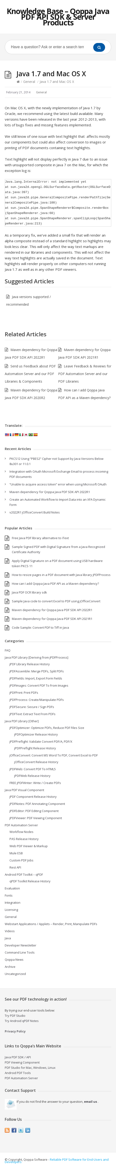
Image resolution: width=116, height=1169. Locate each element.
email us (90, 1101)
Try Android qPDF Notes (22, 1021)
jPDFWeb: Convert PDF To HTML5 (32, 769)
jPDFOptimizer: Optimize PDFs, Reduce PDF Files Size (46, 728)
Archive (10, 967)
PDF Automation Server (21, 825)
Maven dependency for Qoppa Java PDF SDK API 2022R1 (49, 492)
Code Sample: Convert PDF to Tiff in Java (40, 627)
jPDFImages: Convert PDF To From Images (38, 685)
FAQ (7, 650)
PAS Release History (24, 839)
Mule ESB (16, 853)
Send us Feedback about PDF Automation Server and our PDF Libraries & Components (30, 374)
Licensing (11, 910)
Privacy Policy (15, 1031)
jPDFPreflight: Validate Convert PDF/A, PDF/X (40, 741)
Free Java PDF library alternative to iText (40, 538)
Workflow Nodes (21, 832)
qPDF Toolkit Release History (30, 881)
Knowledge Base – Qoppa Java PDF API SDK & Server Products (58, 17)
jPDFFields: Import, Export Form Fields (35, 678)
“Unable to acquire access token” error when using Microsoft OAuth (58, 484)
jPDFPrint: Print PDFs (23, 692)
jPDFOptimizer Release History (36, 734)
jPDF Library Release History (29, 664)
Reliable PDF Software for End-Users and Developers (57, 1160)
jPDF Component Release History (33, 796)
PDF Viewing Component (22, 1062)
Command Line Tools (20, 952)
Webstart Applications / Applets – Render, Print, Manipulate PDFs (51, 924)
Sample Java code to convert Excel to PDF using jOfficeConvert (56, 601)
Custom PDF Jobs (21, 860)
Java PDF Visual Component (24, 790)
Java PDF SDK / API (18, 1057)
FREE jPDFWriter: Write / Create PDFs (35, 783)
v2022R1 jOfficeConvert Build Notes (34, 512)
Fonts (9, 895)
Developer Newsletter (20, 945)
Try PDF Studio (15, 1015)
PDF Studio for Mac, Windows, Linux (30, 1067)
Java (8, 938)
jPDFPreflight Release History (35, 748)
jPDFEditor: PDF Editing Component (34, 811)
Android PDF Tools (18, 1073)
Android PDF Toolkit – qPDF (24, 874)
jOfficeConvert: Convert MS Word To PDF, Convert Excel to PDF (53, 755)
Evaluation (12, 888)
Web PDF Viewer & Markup (28, 846)
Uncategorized (15, 974)
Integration (12, 902)
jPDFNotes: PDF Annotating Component (37, 804)
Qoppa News (14, 959)
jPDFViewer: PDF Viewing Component (35, 818)
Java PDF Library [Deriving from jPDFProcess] (36, 657)
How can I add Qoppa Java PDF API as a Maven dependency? (55, 583)
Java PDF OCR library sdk (29, 592)
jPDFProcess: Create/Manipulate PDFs (36, 700)
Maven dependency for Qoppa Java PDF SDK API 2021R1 (52, 619)
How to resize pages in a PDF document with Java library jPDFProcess (61, 575)
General (29, 81)
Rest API (15, 867)
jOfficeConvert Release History (36, 762)
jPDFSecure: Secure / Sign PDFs (31, 707)
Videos (10, 931)
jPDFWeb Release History (32, 776)
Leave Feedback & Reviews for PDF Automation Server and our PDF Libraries (84, 374)
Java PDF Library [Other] (22, 721)
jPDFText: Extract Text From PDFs (32, 714)
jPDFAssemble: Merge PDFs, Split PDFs (36, 671)
